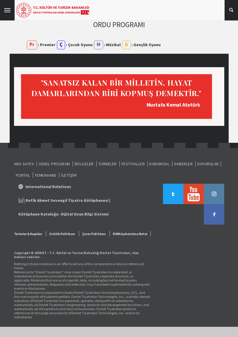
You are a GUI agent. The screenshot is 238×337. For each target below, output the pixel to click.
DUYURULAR (208, 163)
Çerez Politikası (94, 234)
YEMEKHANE (46, 175)
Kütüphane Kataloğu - (39, 214)
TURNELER (107, 163)
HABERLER (183, 163)
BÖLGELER (84, 163)
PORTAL (23, 175)
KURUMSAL (159, 163)
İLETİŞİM (69, 175)
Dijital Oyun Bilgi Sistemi (85, 214)
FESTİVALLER (133, 163)
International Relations (48, 186)
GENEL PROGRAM (54, 163)
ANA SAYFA (24, 163)
